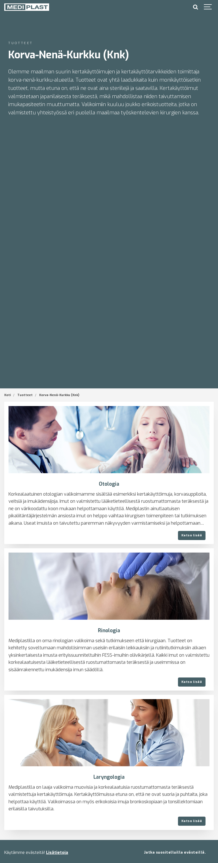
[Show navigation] (208, 7)
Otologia (109, 484)
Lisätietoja (57, 852)
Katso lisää (191, 535)
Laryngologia (109, 777)
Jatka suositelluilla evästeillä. (175, 852)
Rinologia (109, 630)
